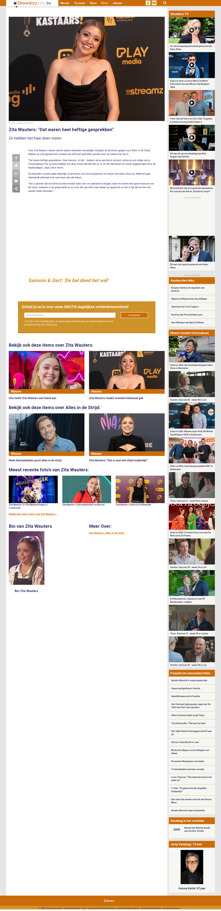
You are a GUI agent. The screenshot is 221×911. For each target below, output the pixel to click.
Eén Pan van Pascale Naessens (187, 314)
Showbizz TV (179, 14)
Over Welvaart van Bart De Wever (187, 322)
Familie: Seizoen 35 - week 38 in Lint (188, 665)
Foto (104, 3)
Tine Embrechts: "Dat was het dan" (188, 723)
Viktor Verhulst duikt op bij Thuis (187, 715)
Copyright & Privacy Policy (101, 908)
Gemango (175, 908)
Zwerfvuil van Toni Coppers (185, 306)
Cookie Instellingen (151, 908)
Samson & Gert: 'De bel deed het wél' (68, 280)
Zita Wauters (96, 533)
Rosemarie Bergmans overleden (187, 761)
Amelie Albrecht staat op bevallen (188, 810)
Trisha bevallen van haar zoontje (187, 769)
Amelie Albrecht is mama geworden (189, 680)
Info (84, 908)
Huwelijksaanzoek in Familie (185, 696)
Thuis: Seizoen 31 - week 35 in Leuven (189, 633)
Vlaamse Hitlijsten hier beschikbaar (189, 299)
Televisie (79, 3)
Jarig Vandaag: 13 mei (186, 844)
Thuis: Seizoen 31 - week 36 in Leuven (189, 501)
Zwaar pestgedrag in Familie (185, 688)
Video (93, 3)
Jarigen (117, 3)
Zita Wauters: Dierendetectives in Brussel (83, 504)
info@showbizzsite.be (128, 908)
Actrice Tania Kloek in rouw (185, 742)
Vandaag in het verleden (187, 821)
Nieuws (65, 3)
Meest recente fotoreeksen (189, 333)
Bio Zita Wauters (26, 591)
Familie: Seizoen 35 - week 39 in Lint (188, 567)
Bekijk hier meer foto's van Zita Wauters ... (33, 514)
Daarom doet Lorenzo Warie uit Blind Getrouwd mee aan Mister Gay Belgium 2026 (189, 84)
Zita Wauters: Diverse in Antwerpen (133, 504)
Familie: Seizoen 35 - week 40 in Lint (188, 400)
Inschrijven (134, 315)
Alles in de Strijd (114, 533)
